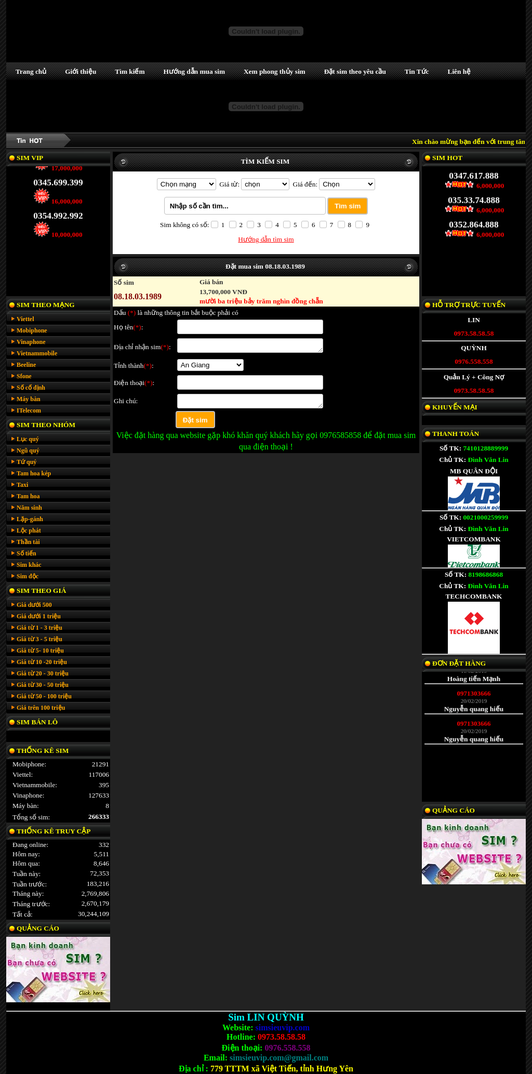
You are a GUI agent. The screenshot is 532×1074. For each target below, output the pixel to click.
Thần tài (28, 542)
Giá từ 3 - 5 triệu (39, 639)
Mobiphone (32, 330)
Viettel (25, 319)
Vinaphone (31, 342)
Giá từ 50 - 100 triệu (44, 696)
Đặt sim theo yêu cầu (355, 71)
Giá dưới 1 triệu (39, 616)
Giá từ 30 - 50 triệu (43, 684)
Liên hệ (459, 71)
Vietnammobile (37, 353)
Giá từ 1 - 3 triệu (39, 627)
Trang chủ (31, 71)
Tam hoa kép (34, 473)
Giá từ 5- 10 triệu (40, 650)
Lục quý (28, 439)
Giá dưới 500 (34, 604)
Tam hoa (28, 496)
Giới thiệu (80, 71)
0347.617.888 (473, 171)
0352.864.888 (473, 220)
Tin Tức (417, 71)
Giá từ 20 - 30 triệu (43, 673)
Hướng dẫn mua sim (194, 71)
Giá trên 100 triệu (41, 707)
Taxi (22, 484)
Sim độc (27, 576)
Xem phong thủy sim (274, 71)
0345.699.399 (58, 178)
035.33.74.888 (474, 196)
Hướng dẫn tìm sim (266, 239)
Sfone (24, 376)
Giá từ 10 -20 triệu (42, 662)
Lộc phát (29, 530)
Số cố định (31, 387)
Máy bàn (29, 399)
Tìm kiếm (129, 71)
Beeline (26, 364)
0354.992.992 (58, 211)
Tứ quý (26, 462)
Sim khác (29, 564)
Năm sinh (29, 507)
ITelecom (29, 410)
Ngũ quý (28, 450)
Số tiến (26, 553)
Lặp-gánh (30, 519)
